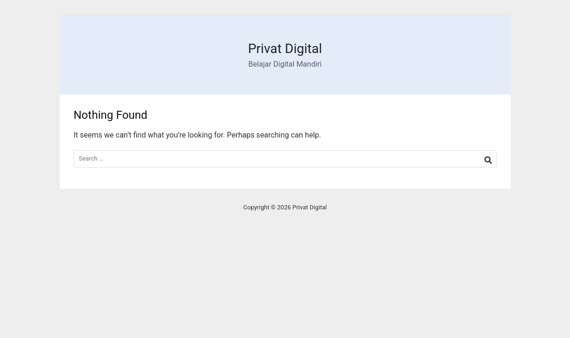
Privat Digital (285, 48)
